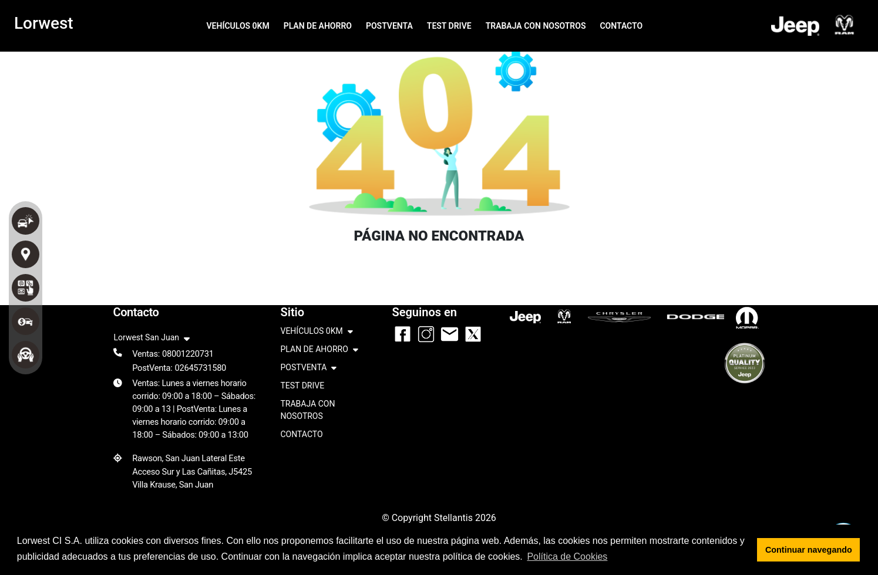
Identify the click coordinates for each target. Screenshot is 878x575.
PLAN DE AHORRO (318, 26)
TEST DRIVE (449, 26)
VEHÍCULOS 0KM (237, 26)
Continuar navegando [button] (808, 549)
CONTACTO (621, 26)
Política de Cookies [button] (567, 557)
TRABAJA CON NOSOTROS (536, 26)
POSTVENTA (389, 26)
